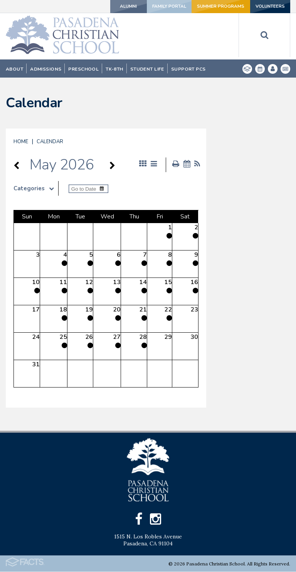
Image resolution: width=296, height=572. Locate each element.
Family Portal (164, 6)
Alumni (120, 6)
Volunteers (268, 6)
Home (20, 141)
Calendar (50, 141)
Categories (35, 188)
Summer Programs (217, 6)
